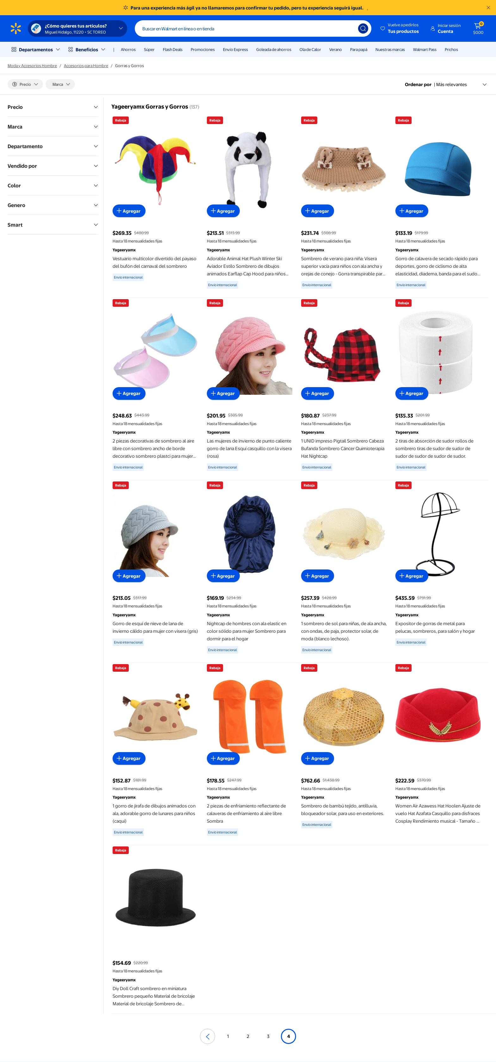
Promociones (203, 49)
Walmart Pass (425, 49)
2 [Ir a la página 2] (248, 1036)
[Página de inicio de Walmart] (16, 28)
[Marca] (60, 84)
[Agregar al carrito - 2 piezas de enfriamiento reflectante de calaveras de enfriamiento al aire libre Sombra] (223, 758)
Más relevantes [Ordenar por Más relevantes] (461, 84)
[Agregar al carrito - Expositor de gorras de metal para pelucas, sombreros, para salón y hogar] (411, 575)
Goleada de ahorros (273, 49)
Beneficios (87, 49)
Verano (335, 49)
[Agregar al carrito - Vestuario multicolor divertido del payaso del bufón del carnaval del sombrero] (129, 210)
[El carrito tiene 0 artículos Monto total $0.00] (478, 28)
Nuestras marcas (390, 49)
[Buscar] (253, 28)
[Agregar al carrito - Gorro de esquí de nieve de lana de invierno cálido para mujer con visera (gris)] (129, 575)
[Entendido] (488, 7)
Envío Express (235, 49)
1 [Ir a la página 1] (228, 1036)
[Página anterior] (207, 1036)
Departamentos (35, 49)
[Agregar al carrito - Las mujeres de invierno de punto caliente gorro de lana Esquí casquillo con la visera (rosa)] (223, 393)
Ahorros (128, 49)
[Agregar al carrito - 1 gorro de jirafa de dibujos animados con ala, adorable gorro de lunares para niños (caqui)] (129, 758)
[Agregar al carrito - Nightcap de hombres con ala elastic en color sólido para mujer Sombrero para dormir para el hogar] (223, 575)
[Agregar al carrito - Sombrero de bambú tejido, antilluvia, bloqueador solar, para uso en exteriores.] (317, 758)
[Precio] (25, 84)
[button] (400, 28)
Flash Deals (173, 49)
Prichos (451, 49)
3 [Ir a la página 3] (268, 1036)
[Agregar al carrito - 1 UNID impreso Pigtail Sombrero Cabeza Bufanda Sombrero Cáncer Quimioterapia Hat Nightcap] (317, 393)
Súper (149, 49)
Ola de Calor (310, 49)
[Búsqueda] (363, 28)
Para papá (358, 49)
